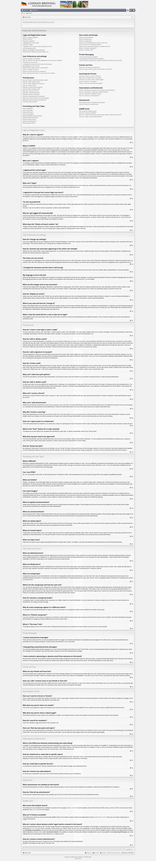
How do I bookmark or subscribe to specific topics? (93, 92)
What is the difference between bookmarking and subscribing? (97, 90)
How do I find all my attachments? (88, 104)
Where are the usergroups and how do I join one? (93, 43)
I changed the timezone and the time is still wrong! (37, 64)
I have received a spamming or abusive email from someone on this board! (100, 60)
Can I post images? (28, 114)
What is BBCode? (28, 108)
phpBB (87, 279)
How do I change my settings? (31, 58)
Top (132, 142)
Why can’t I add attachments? (31, 92)
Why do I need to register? (30, 37)
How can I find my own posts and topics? (91, 83)
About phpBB (36, 809)
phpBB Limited (70, 808)
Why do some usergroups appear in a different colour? (94, 46)
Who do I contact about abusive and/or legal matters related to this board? (100, 114)
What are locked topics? (30, 121)
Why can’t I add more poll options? (33, 87)
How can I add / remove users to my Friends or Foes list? (95, 69)
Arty (80, 858)
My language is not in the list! (31, 66)
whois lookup (34, 828)
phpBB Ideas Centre (100, 817)
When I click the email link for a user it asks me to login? (39, 73)
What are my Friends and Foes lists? (89, 67)
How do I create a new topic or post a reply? (35, 80)
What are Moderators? (85, 39)
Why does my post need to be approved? (34, 100)
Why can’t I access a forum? (31, 91)
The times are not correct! (30, 62)
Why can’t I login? (28, 44)
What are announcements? (30, 117)
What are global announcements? (32, 116)
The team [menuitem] (96, 852)
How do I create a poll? (29, 85)
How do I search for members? (88, 81)
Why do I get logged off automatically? (34, 50)
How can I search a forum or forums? (89, 76)
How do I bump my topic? (30, 101)
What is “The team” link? (86, 50)
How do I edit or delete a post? (31, 82)
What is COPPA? (28, 39)
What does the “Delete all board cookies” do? (36, 52)
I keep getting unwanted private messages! (91, 58)
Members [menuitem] (103, 852)
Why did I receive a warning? (31, 94)
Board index (27, 852)
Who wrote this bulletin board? (88, 111)
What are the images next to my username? (35, 67)
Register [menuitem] (134, 11)
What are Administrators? (86, 37)
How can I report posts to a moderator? (34, 96)
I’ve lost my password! (29, 48)
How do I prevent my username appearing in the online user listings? (42, 60)
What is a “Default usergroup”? (88, 48)
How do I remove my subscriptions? (89, 95)
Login (23, 13)
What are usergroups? (85, 41)
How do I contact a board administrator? (90, 116)
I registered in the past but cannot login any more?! (37, 46)
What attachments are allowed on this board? (92, 102)
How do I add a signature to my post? (33, 83)
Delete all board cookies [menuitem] (114, 852)
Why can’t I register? (29, 41)
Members (34, 10)
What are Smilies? (28, 112)
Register (30, 13)
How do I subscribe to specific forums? (90, 93)
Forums (26, 10)
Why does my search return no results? (90, 78)
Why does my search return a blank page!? (91, 79)
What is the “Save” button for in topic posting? (36, 98)
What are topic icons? (29, 123)
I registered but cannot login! (31, 43)
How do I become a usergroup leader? (90, 44)
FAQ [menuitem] (128, 11)
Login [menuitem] (131, 11)
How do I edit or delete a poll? (31, 89)
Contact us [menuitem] (89, 852)
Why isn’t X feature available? (87, 113)
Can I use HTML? (28, 110)
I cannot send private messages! (88, 57)
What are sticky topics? (29, 119)
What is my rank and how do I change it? (34, 71)
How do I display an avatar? (31, 69)
